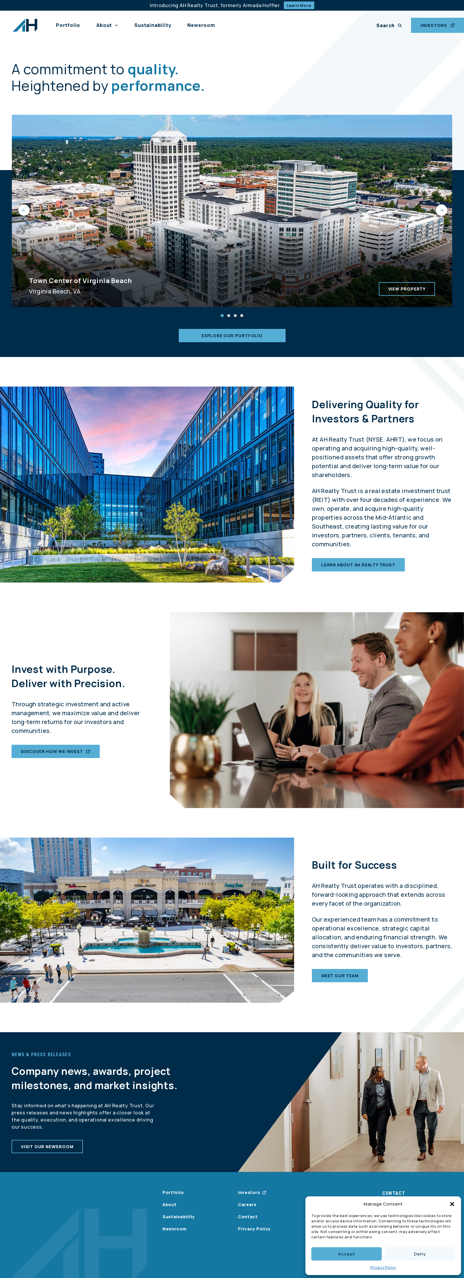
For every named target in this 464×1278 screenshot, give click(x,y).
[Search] (389, 25)
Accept (346, 1254)
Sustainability (152, 25)
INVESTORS (437, 25)
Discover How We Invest (55, 758)
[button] (452, 1204)
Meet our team (339, 982)
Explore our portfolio (232, 335)
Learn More (299, 5)
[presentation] (23, 210)
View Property (407, 289)
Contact (247, 1216)
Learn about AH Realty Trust (358, 571)
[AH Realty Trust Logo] (25, 25)
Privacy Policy (383, 1267)
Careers (247, 1204)
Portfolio (68, 25)
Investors (249, 1192)
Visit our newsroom (47, 1153)
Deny (420, 1254)
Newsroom (201, 25)
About (104, 25)
